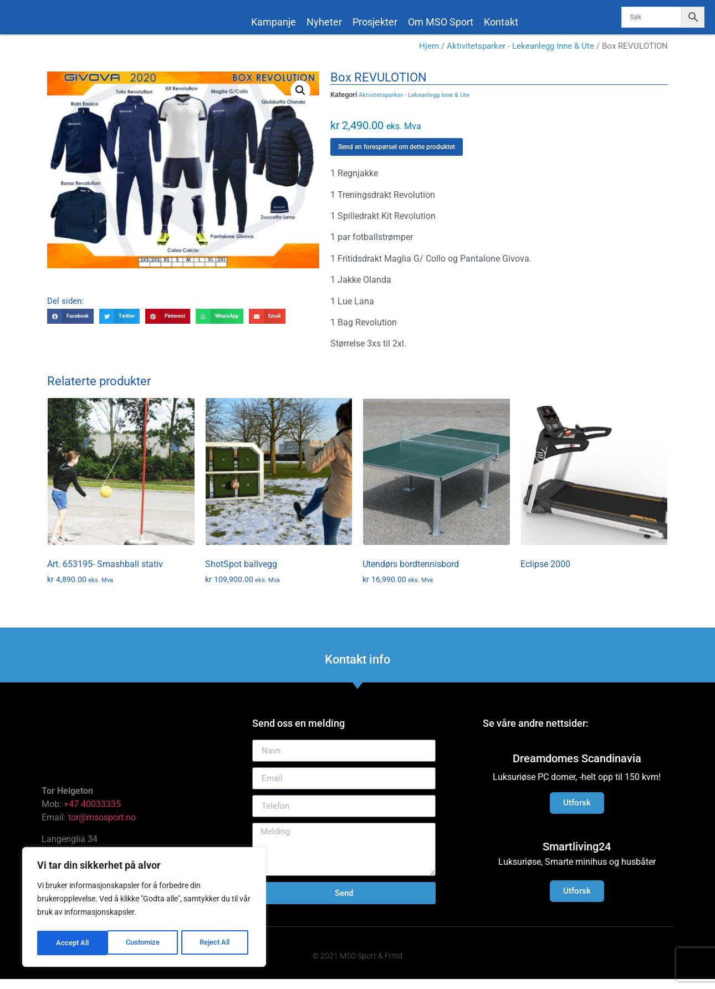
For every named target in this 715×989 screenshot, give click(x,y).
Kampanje (273, 22)
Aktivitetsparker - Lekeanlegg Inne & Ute (520, 56)
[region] (144, 908)
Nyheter (324, 22)
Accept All (217, 943)
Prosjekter (375, 22)
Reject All (145, 943)
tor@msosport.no (103, 827)
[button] (300, 100)
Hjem (429, 56)
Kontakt (501, 22)
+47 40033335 (92, 814)
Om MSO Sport (440, 22)
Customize (72, 943)
